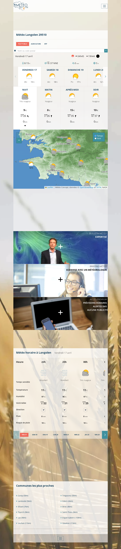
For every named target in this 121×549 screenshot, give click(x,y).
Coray (22, 495)
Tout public (22, 44)
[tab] (24, 435)
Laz (21, 517)
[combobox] (62, 51)
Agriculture (36, 44)
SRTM (98, 187)
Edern (67, 501)
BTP (45, 44)
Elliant (22, 506)
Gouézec (68, 523)
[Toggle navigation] (104, 6)
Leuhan (23, 523)
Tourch (22, 512)
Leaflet (49, 187)
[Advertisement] (64, 21)
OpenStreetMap (87, 187)
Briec (66, 506)
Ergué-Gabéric (71, 517)
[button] (81, 163)
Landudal (23, 501)
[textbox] (62, 51)
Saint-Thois (69, 512)
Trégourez (69, 495)
